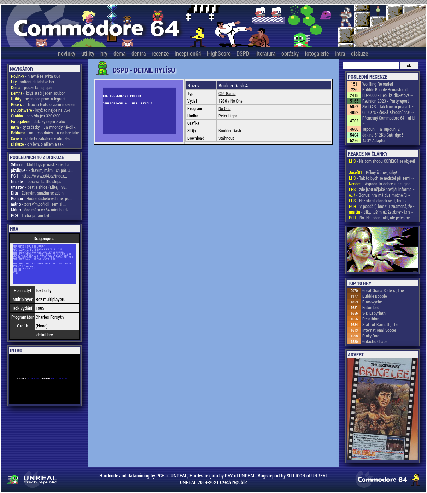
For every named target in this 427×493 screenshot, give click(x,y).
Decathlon (370, 318)
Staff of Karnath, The (380, 324)
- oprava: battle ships (36, 181)
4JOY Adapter (374, 140)
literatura (265, 53)
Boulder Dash (229, 130)
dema (119, 53)
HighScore (218, 53)
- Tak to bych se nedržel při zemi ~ (381, 178)
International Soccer (379, 330)
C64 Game (226, 93)
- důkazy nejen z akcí (38, 121)
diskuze (359, 53)
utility (87, 53)
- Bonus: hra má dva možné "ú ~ (379, 195)
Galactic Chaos (374, 341)
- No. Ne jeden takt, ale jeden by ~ (381, 217)
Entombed (370, 307)
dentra (138, 53)
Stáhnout (226, 138)
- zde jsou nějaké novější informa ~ (382, 189)
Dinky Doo (370, 335)
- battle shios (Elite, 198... (40, 187)
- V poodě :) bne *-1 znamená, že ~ (382, 206)
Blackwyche (372, 301)
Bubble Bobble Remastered (385, 89)
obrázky (290, 53)
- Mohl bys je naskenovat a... (41, 164)
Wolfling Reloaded (377, 84)
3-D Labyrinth (374, 313)
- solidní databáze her (32, 82)
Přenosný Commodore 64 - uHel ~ (388, 120)
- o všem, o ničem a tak (37, 144)
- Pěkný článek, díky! (373, 172)
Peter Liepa (228, 115)
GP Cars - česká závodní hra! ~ (388, 112)
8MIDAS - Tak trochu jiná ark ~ (388, 106)
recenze (160, 53)
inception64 (188, 53)
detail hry (44, 334)
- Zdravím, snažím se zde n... (39, 193)
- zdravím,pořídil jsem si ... (38, 204)
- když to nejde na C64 (40, 110)
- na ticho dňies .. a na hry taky (45, 132)
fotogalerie (317, 53)
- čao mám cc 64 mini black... (41, 210)
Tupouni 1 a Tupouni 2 (381, 129)
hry (103, 53)
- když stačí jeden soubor (38, 93)
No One (236, 101)
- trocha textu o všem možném (43, 104)
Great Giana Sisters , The (383, 290)
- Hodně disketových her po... (41, 198)
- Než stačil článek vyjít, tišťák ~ (379, 200)
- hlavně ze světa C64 (35, 76)
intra (340, 53)
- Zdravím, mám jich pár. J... (42, 170)
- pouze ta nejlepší (31, 87)
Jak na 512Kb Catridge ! (382, 135)
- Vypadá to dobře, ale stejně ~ (381, 183)
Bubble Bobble (374, 296)
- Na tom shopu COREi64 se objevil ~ (382, 163)
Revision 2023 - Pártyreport (385, 101)
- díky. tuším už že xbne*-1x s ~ (381, 212)
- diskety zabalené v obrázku (40, 138)
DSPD (242, 53)
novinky (66, 53)
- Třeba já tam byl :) (32, 215)
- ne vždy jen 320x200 (35, 115)
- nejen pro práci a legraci (38, 99)
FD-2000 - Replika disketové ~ (387, 95)
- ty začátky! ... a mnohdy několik (43, 127)
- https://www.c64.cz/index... (39, 176)
